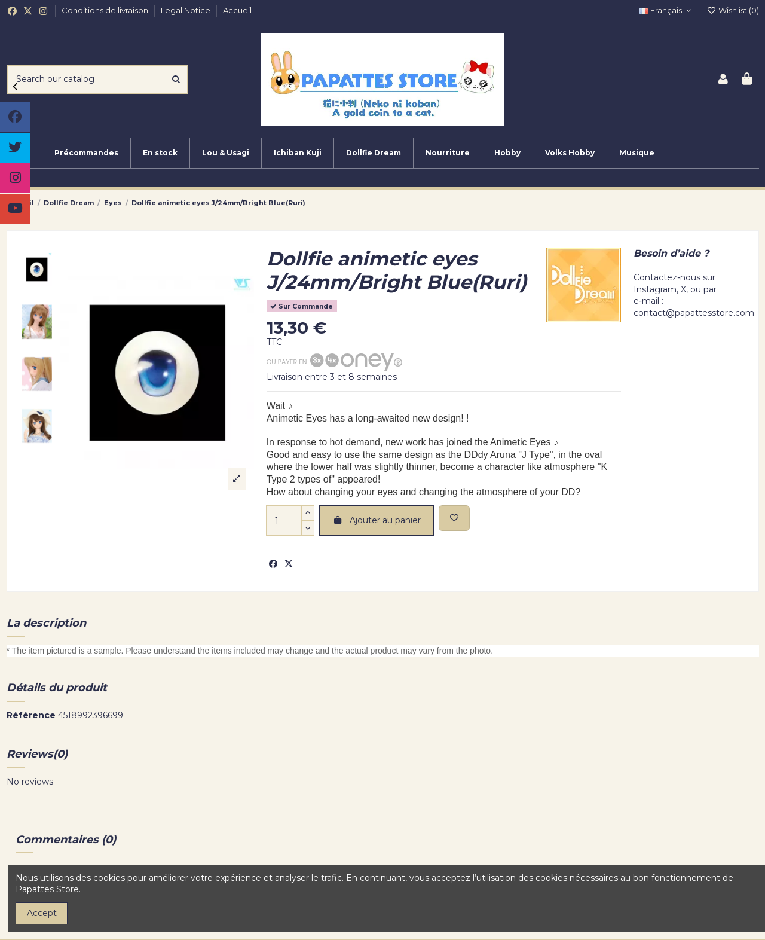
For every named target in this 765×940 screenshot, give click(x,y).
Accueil (237, 10)
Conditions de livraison (106, 10)
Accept (42, 913)
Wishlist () (732, 10)
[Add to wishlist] (454, 518)
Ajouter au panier (376, 520)
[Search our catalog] (176, 79)
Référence (31, 715)
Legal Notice (186, 10)
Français (666, 10)
